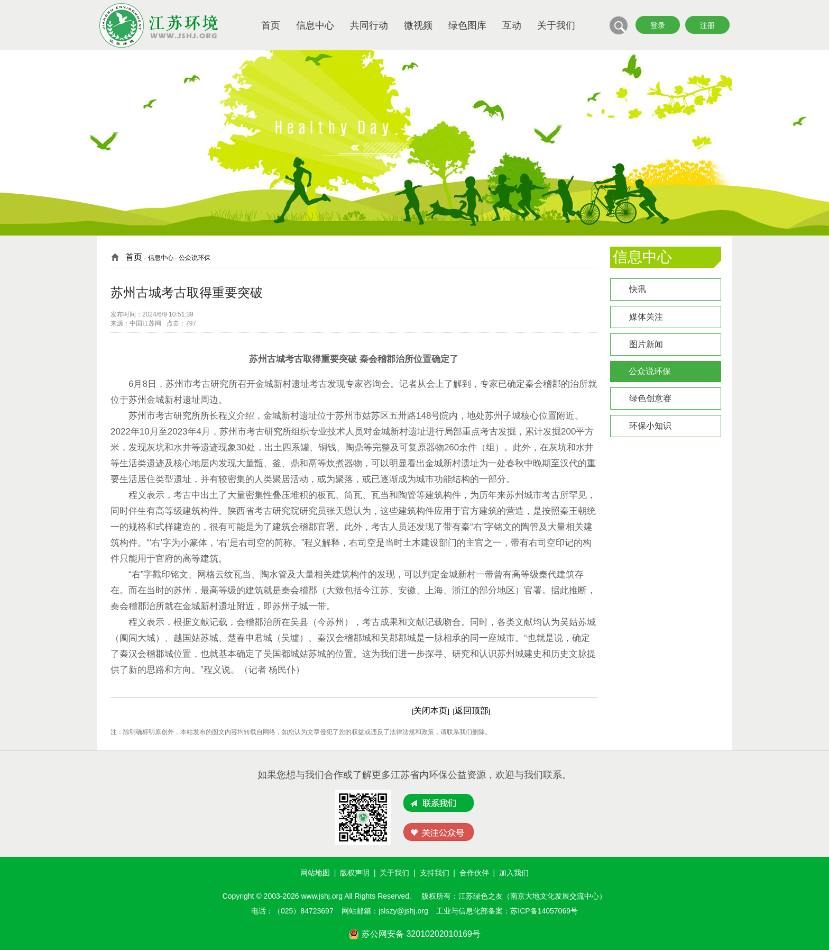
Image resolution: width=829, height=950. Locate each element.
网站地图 (315, 872)
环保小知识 (650, 425)
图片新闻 (646, 344)
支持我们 (434, 872)
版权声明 (355, 872)
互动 (511, 25)
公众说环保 (650, 371)
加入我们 (514, 872)
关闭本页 (430, 710)
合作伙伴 (474, 872)
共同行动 (369, 25)
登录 (657, 25)
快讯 (637, 289)
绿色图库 (467, 25)
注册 (707, 25)
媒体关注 (646, 316)
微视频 (418, 25)
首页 (270, 25)
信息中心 (315, 25)
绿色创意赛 (650, 398)
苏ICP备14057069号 (544, 911)
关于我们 (556, 25)
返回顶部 (472, 710)
